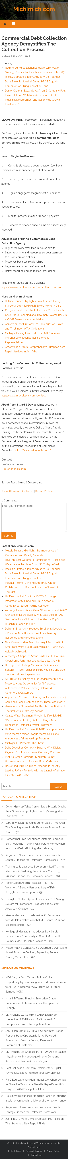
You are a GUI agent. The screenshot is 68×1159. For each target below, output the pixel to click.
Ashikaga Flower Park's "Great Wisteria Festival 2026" (36, 610)
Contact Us (36, 1155)
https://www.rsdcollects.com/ (33, 450)
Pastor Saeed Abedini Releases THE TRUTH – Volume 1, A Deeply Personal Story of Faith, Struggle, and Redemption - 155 (32, 887)
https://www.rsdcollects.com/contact (23, 395)
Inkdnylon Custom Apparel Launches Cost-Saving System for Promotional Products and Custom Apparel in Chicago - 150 (34, 904)
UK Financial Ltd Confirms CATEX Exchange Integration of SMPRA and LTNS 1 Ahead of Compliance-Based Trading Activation (30, 601)
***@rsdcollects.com (13, 468)
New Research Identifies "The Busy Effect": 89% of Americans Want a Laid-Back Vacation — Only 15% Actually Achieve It (34, 647)
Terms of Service (34, 1151)
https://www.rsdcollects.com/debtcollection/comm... (33, 287)
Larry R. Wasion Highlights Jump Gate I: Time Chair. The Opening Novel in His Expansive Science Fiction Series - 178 (35, 827)
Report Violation (44, 491)
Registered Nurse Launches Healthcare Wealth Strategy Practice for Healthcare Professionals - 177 (35, 857)
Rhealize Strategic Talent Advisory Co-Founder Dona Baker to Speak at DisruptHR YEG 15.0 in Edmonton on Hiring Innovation (32, 573)
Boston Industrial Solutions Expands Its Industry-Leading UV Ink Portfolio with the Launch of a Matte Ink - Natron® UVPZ (35, 771)
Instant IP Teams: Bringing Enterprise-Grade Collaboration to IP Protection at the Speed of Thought (31, 587)
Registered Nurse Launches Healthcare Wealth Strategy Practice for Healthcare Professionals (32, 1110)
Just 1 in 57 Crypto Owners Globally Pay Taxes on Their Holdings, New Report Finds (34, 1121)
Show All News (10, 491)
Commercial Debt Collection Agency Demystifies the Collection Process (34, 43)
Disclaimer (27, 491)
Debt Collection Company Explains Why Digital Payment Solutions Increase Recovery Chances (33, 1070)
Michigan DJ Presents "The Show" (24, 743)
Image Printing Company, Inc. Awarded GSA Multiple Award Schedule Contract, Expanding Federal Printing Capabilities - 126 (36, 952)
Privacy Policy (53, 1151)
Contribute (16, 1151)
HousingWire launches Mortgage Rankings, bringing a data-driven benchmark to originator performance (35, 1098)
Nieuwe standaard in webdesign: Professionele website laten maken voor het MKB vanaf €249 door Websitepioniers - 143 (35, 920)
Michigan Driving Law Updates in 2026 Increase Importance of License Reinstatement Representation (33, 338)
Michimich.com (34, 9)
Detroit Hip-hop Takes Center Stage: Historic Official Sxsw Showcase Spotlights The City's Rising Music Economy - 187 (35, 811)
